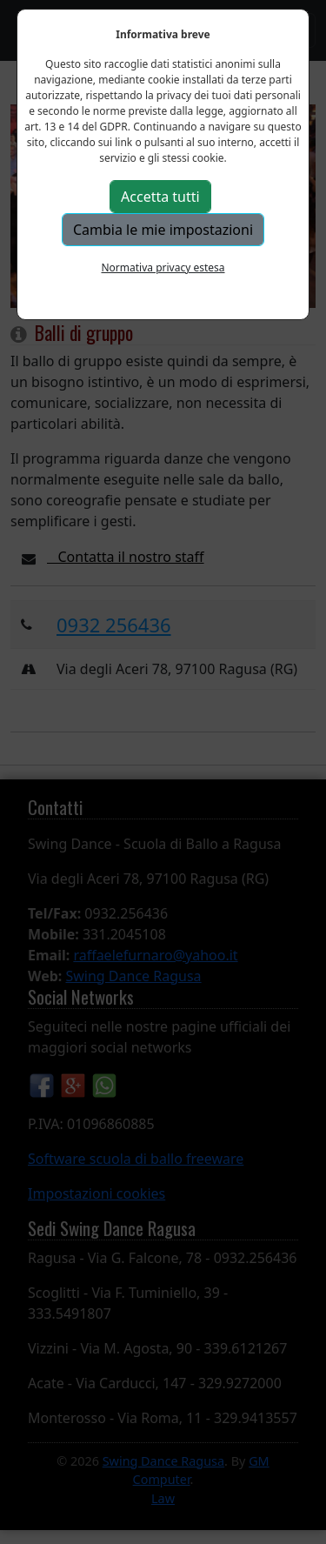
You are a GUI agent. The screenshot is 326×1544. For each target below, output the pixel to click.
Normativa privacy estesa (162, 267)
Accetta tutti (160, 196)
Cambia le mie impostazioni (163, 229)
